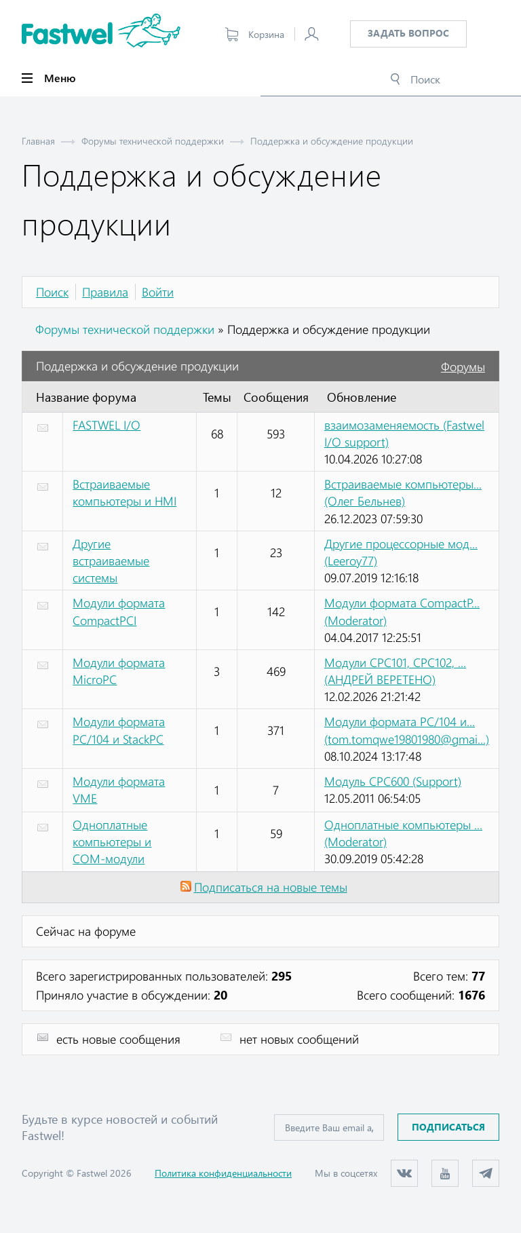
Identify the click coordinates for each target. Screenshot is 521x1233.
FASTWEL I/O (106, 425)
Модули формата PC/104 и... (406, 729)
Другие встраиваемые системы (111, 560)
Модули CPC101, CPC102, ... (395, 670)
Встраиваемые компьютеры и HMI (124, 492)
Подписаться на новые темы (270, 887)
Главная (38, 140)
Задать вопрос (408, 32)
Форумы (463, 366)
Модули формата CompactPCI (119, 611)
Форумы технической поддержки (152, 140)
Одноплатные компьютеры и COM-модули (112, 841)
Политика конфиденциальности (223, 1172)
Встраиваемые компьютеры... (403, 492)
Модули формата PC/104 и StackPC (119, 729)
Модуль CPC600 (392, 781)
